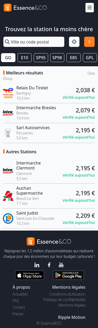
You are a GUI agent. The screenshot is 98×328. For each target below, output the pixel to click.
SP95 (41, 58)
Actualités (20, 294)
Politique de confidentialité (64, 299)
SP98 (57, 58)
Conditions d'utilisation (67, 294)
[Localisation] (74, 42)
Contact (19, 307)
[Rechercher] (89, 42)
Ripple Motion (71, 317)
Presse (18, 313)
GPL (90, 58)
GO (8, 58)
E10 (24, 58)
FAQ (16, 300)
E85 (73, 58)
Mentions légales (72, 305)
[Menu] (89, 8)
